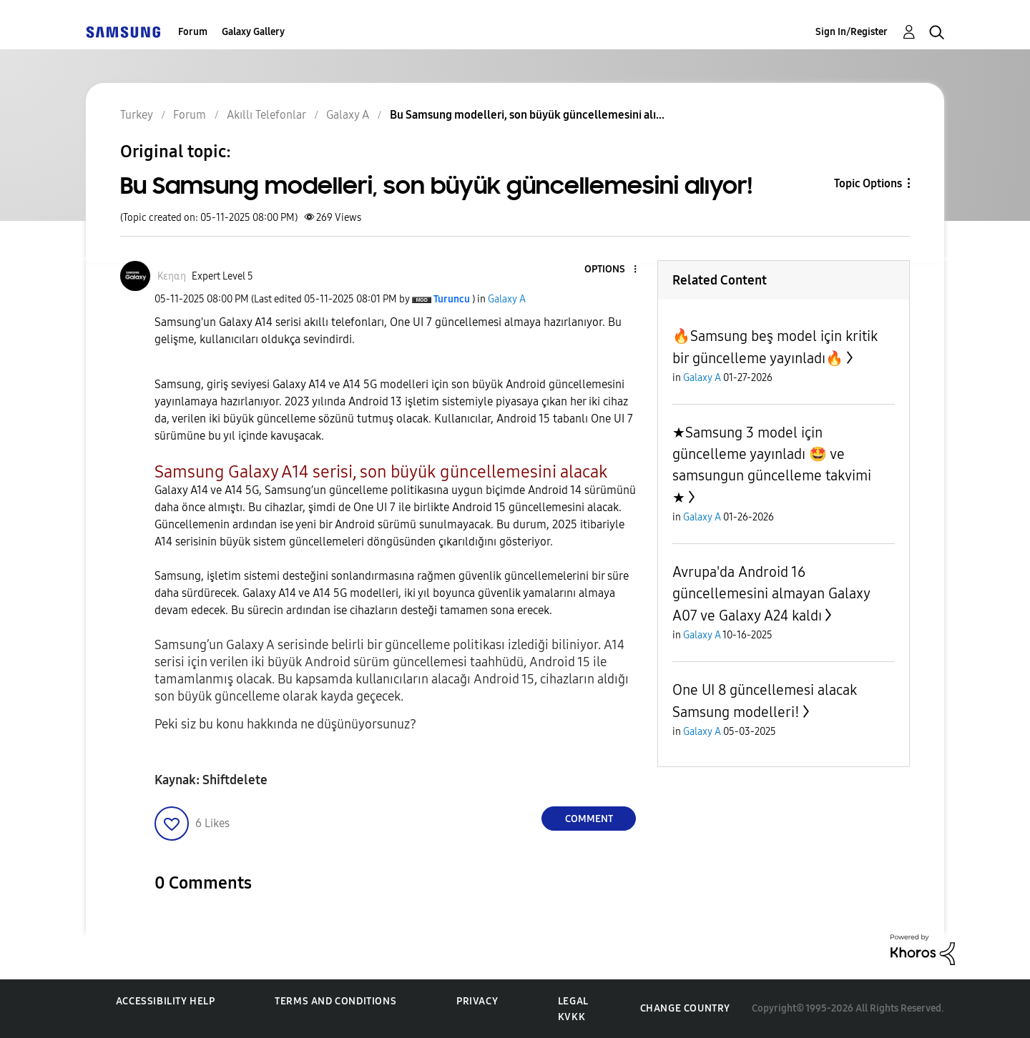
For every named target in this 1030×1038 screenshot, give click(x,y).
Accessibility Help (165, 1001)
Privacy (477, 1001)
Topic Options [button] (868, 183)
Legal (573, 1001)
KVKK (571, 1017)
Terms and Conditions (335, 1001)
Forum (192, 32)
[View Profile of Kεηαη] (171, 276)
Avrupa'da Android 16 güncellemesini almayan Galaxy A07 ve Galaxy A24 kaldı (771, 593)
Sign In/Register (851, 32)
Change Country (685, 1008)
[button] (612, 270)
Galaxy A (507, 299)
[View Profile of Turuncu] (451, 299)
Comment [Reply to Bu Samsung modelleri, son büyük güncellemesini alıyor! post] (589, 819)
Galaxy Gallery (253, 32)
